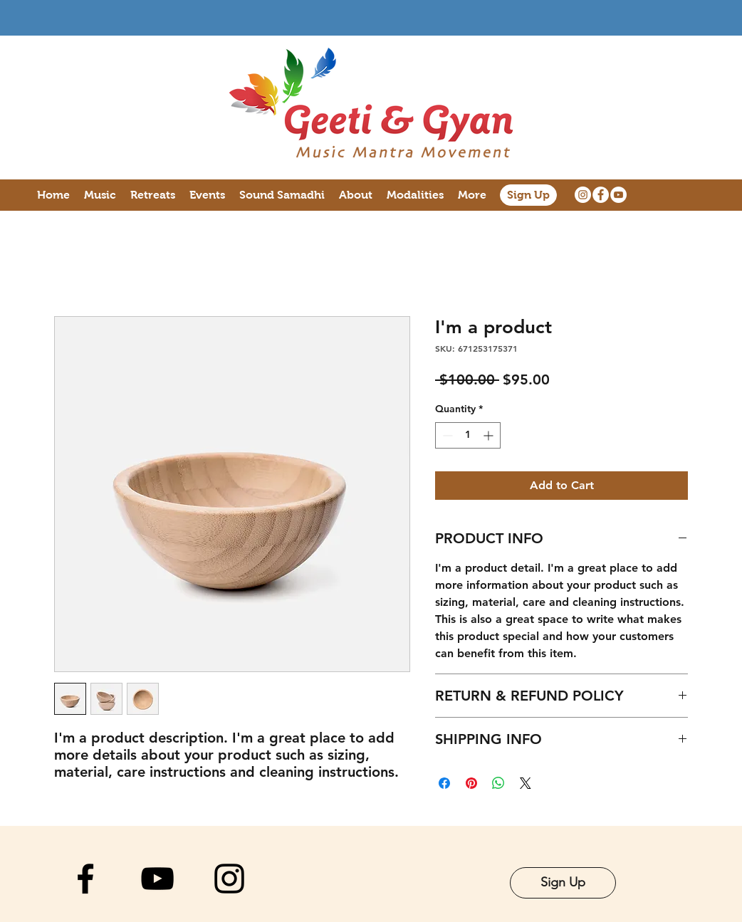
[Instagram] (583, 195)
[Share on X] (525, 783)
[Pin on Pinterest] (471, 783)
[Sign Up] (528, 195)
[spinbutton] (468, 435)
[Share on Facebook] (444, 783)
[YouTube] (618, 195)
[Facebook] (600, 195)
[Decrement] (446, 435)
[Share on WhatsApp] (498, 783)
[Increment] (489, 435)
